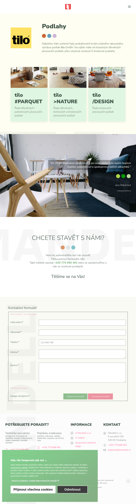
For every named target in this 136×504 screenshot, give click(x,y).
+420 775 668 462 (65, 262)
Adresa (14, 352)
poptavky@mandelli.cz (119, 450)
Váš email (15, 332)
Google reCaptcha (20, 396)
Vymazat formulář (100, 396)
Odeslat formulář (75, 396)
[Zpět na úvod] (68, 6)
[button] (129, 6)
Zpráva (14, 365)
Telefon (14, 342)
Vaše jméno (16, 322)
